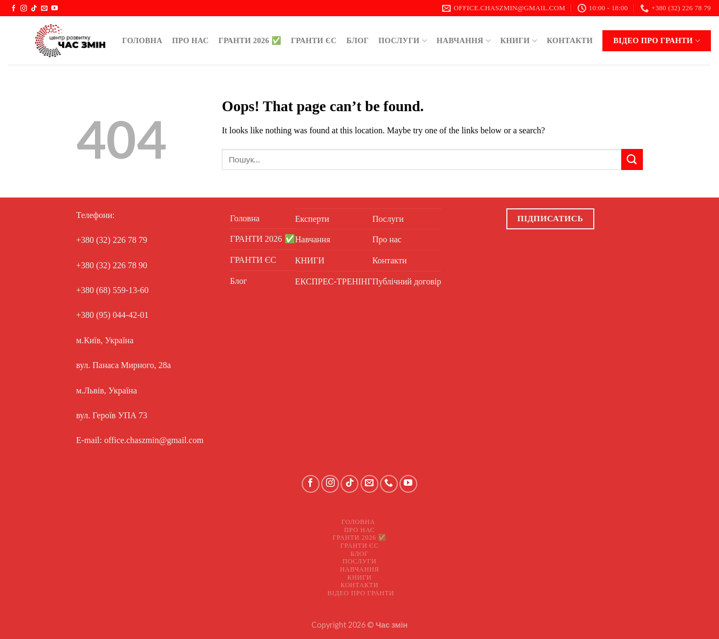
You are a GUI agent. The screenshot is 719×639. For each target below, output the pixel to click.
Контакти (570, 40)
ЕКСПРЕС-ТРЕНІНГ (333, 281)
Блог (358, 40)
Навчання (464, 41)
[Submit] (632, 159)
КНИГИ (518, 41)
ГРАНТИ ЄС (314, 40)
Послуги (402, 41)
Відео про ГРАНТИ (656, 41)
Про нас (190, 40)
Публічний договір (407, 281)
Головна (142, 40)
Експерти (312, 218)
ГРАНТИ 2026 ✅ (250, 40)
